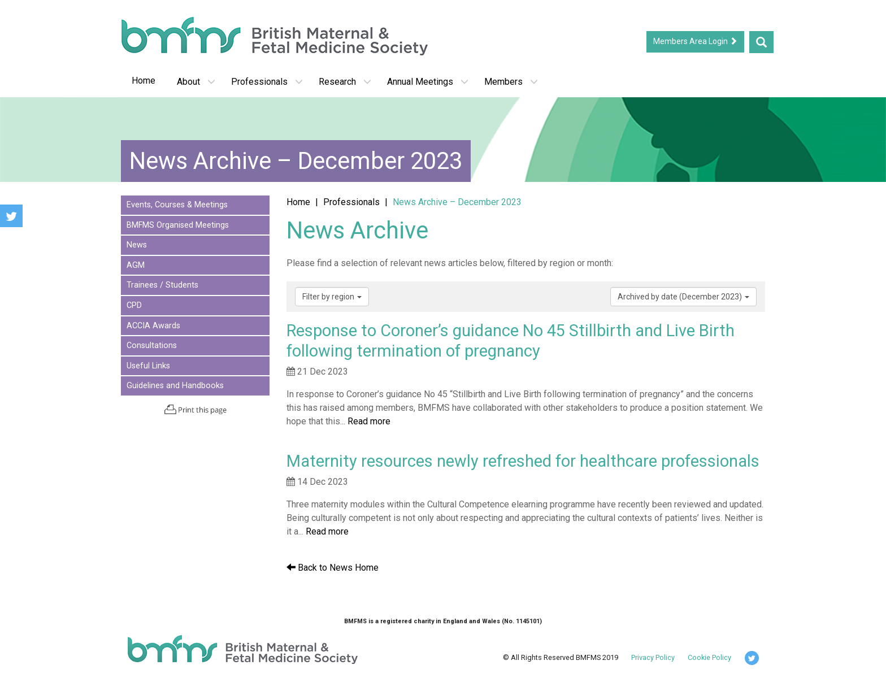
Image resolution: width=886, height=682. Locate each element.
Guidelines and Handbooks (175, 385)
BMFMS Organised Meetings (178, 225)
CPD (134, 305)
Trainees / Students (162, 285)
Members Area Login (695, 41)
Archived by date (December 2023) (683, 296)
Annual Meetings (427, 81)
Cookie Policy (709, 657)
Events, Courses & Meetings (177, 205)
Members (511, 81)
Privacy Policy (653, 657)
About (196, 81)
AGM (136, 265)
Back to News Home (332, 567)
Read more (369, 421)
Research (345, 81)
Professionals (267, 81)
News (137, 245)
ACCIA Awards (153, 326)
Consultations (152, 345)
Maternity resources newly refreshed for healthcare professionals (522, 461)
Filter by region (332, 296)
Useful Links (148, 366)
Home (143, 80)
